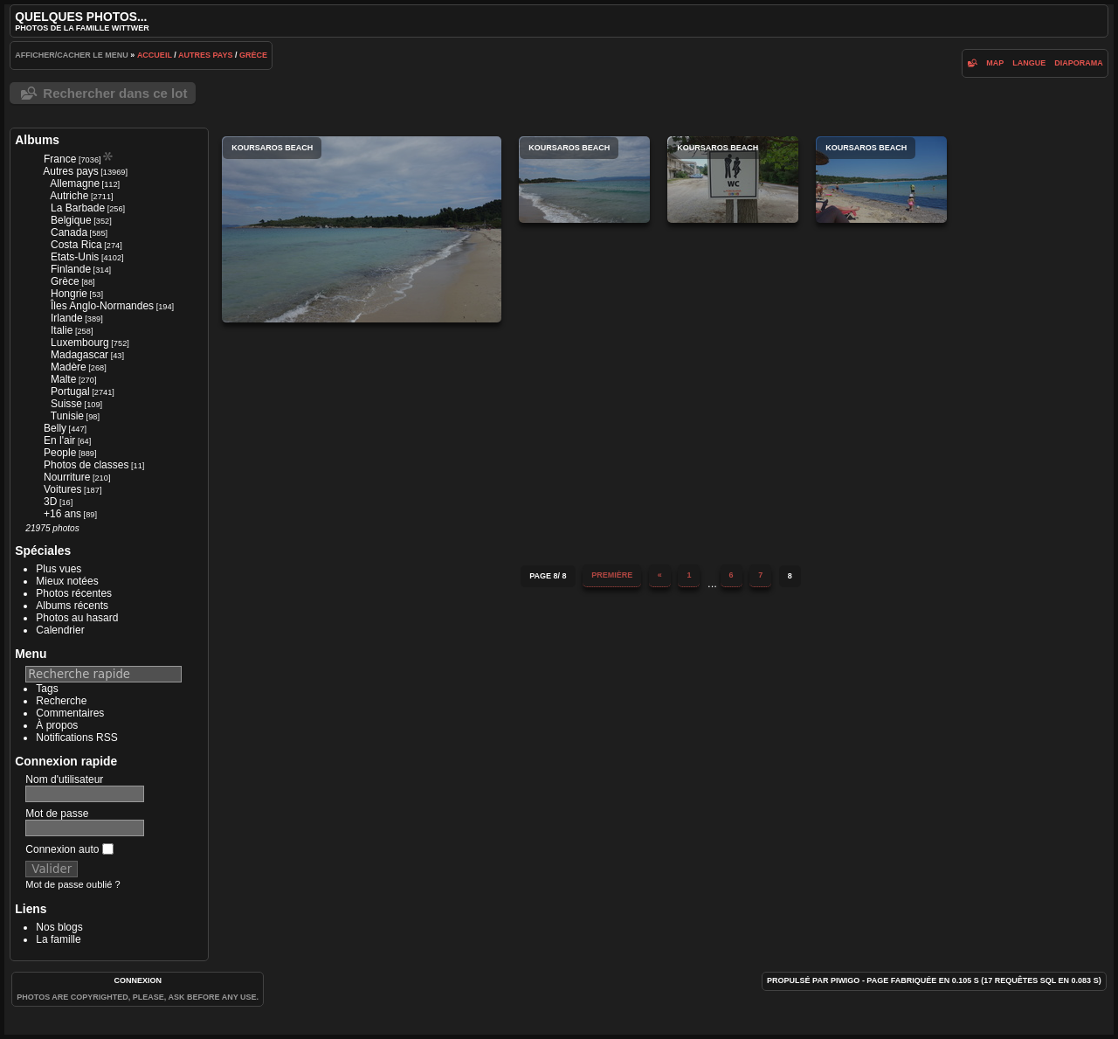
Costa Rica (76, 245)
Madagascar (79, 355)
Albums (37, 140)
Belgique (71, 220)
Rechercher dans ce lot (115, 93)
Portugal (70, 391)
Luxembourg (80, 342)
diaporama (1078, 63)
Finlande (71, 269)
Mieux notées (67, 581)
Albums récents (72, 605)
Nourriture (67, 477)
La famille (58, 939)
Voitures (62, 489)
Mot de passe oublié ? (72, 884)
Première (611, 575)
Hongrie (69, 293)
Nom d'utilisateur (64, 779)
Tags (47, 688)
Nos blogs (59, 927)
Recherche (61, 701)
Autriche (69, 196)
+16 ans (62, 514)
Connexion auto (69, 849)
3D (50, 501)
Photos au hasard (77, 618)
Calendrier (60, 630)
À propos (57, 725)
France (60, 159)
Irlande (67, 318)
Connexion (138, 980)
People (60, 453)
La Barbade (78, 208)
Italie (61, 330)
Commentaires (70, 713)
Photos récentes (74, 593)
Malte (63, 379)
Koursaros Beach (361, 229)
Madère (68, 367)
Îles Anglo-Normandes (102, 306)
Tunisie (67, 416)
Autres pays (205, 55)
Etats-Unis (75, 257)
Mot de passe (56, 813)
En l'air (59, 440)
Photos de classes (86, 465)
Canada (69, 232)
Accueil (154, 55)
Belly (55, 428)
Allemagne (75, 183)
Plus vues (58, 569)
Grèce (253, 55)
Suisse (66, 404)
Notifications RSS (76, 737)
